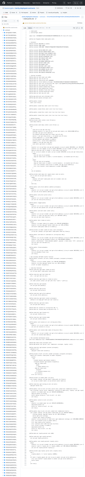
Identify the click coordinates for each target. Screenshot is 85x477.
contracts (47, 17)
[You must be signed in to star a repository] (78, 8)
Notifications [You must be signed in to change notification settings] (59, 8)
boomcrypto (9, 8)
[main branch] (11, 21)
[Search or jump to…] (64, 3)
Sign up (76, 3)
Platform (10, 3)
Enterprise (47, 3)
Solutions (18, 3)
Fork (69, 8)
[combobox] (13, 24)
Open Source (37, 3)
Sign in (69, 3)
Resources (27, 3)
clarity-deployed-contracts (25, 8)
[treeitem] (12, 27)
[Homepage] (4, 3)
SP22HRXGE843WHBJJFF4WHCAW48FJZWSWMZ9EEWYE (45, 18)
